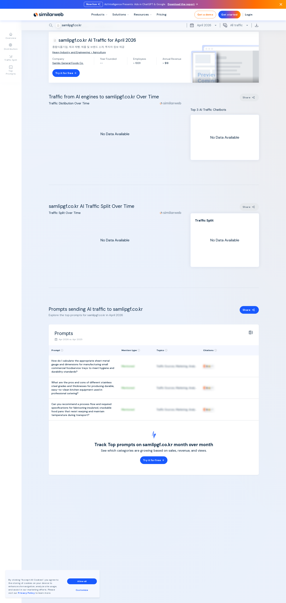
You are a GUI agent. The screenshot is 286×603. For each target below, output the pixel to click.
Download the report (183, 4)
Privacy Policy (26, 593)
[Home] (48, 14)
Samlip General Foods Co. (68, 63)
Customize (82, 590)
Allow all (81, 581)
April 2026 (203, 25)
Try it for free (66, 73)
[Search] (154, 25)
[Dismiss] (281, 4)
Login (248, 14)
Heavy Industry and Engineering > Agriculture (79, 52)
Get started (229, 14)
